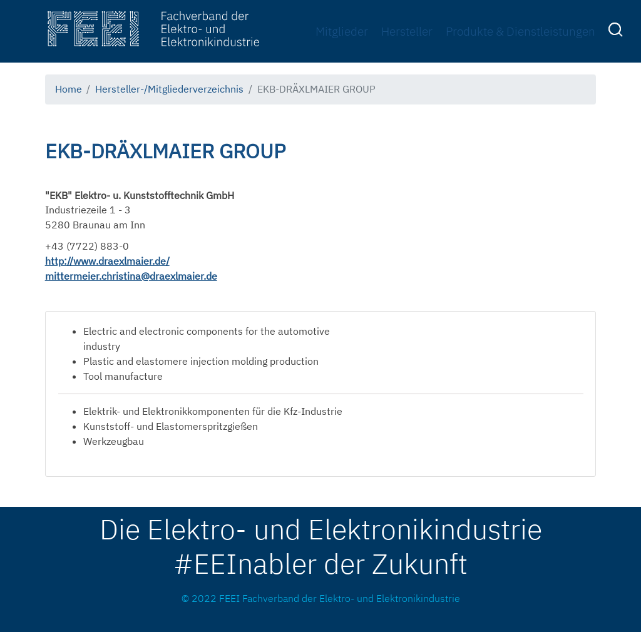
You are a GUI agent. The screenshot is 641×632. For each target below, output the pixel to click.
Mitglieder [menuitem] (341, 31)
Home (68, 89)
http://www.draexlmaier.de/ (107, 261)
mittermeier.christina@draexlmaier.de (131, 276)
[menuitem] (617, 32)
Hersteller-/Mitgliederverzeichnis (169, 89)
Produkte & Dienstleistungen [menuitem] (520, 31)
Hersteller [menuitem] (407, 31)
